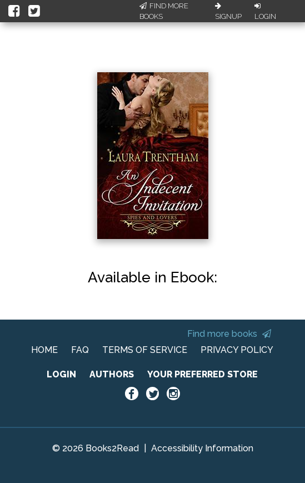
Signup (228, 11)
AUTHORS (111, 374)
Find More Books (163, 11)
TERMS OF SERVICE (144, 350)
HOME (44, 350)
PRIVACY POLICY (237, 350)
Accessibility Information (202, 448)
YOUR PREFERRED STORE (202, 374)
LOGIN (61, 374)
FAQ (80, 350)
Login (265, 11)
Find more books (229, 333)
